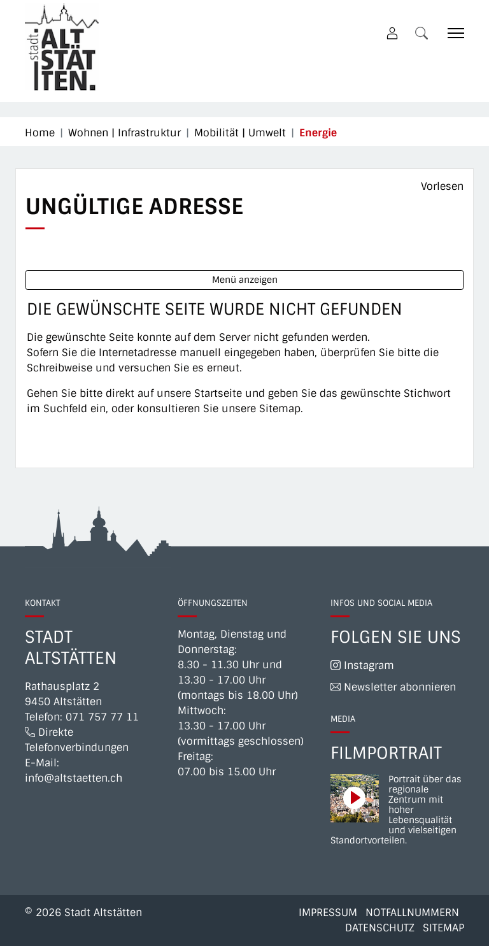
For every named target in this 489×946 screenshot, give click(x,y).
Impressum (328, 912)
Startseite (218, 393)
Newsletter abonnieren (393, 687)
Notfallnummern (412, 912)
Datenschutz (380, 928)
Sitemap (443, 928)
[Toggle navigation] (451, 33)
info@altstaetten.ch (73, 778)
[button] (424, 33)
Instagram (362, 665)
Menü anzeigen (245, 279)
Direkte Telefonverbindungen (77, 740)
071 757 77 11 (102, 717)
